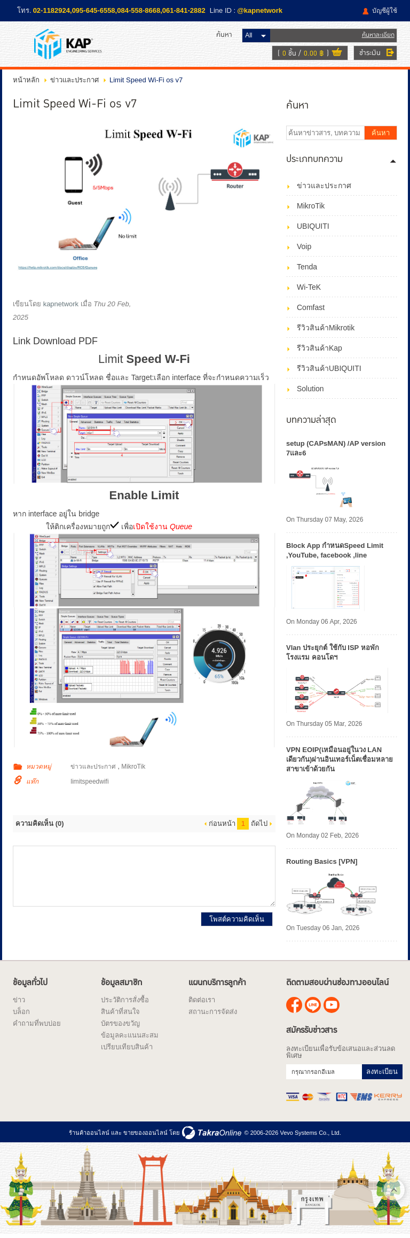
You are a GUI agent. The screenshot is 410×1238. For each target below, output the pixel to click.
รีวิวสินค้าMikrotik (325, 330)
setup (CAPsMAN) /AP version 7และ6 (335, 451)
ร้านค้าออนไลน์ (89, 1135)
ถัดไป (259, 826)
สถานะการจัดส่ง (212, 1014)
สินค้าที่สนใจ (120, 1014)
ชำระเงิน (370, 54)
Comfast (311, 310)
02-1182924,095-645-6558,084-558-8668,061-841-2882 (119, 10)
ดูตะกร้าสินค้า (337, 54)
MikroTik (133, 769)
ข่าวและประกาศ (74, 83)
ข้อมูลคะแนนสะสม (130, 1038)
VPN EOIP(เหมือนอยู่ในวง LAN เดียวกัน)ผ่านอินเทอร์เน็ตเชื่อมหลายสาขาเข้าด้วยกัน (339, 762)
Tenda (307, 269)
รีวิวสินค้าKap (319, 350)
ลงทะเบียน (382, 1074)
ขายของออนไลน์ (145, 1135)
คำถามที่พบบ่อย (37, 1026)
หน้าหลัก (26, 83)
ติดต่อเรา (201, 1003)
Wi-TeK (309, 289)
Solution (310, 391)
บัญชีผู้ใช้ (384, 10)
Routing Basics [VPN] (322, 864)
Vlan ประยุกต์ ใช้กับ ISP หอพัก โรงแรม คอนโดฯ (332, 655)
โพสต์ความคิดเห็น (236, 922)
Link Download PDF (55, 343)
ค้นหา (381, 135)
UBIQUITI (313, 229)
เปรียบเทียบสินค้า (127, 1050)
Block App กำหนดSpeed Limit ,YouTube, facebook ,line (334, 553)
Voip (304, 249)
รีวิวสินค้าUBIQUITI (329, 371)
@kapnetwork (259, 10)
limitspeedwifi (89, 784)
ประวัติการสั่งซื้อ (125, 1003)
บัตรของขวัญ (120, 1026)
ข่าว (19, 1003)
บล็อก (21, 1014)
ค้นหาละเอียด (378, 36)
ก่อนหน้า (222, 826)
